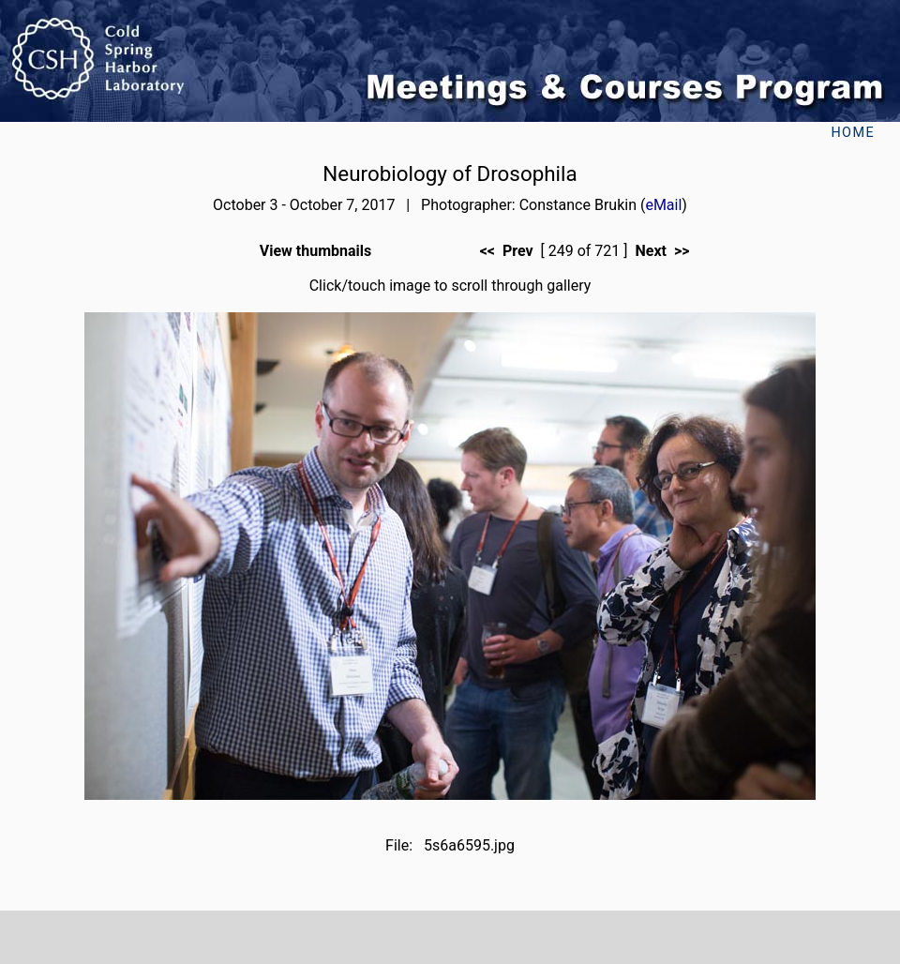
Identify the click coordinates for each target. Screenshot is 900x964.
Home (853, 133)
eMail (663, 205)
